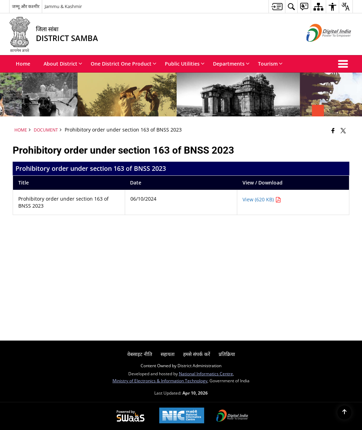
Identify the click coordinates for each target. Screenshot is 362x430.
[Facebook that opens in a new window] (333, 130)
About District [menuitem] (63, 63)
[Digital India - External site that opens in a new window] (320, 47)
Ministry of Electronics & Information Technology (159, 380)
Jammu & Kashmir (63, 6)
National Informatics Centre (206, 373)
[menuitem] (277, 6)
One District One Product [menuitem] (123, 63)
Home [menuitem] (23, 63)
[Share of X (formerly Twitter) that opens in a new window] (343, 130)
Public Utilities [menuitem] (185, 63)
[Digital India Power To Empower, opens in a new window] (232, 416)
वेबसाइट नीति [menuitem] (139, 354)
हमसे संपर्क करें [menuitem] (196, 354)
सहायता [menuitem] (168, 354)
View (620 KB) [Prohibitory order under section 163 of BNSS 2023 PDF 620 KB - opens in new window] (262, 199)
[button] (344, 63)
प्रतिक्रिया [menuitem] (227, 354)
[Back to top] (344, 412)
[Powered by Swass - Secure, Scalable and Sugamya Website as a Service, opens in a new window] (131, 416)
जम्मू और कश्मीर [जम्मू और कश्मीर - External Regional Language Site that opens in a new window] (25, 6)
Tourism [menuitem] (270, 63)
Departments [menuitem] (231, 63)
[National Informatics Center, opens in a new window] (181, 416)
